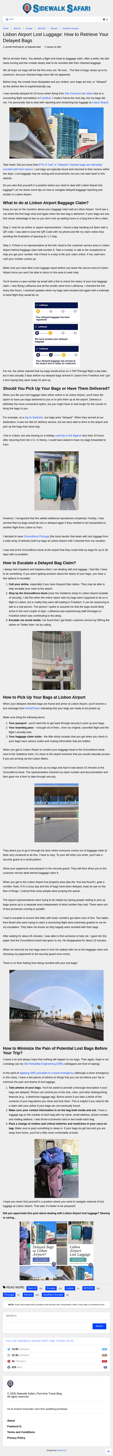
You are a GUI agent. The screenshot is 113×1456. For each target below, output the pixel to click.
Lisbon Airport (100, 102)
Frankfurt (45, 98)
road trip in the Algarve (68, 435)
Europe (29, 28)
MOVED (41, 28)
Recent (54, 28)
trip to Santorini (34, 417)
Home (5, 28)
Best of (17, 28)
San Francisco (73, 93)
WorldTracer (32, 708)
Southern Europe (70, 28)
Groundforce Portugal (36, 536)
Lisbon (89, 93)
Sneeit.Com (61, 1450)
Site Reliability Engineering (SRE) (43, 1063)
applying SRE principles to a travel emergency (47, 1073)
